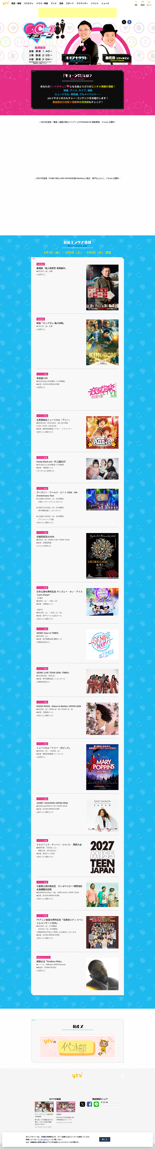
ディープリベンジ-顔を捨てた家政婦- (44, 1115)
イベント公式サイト (45, 546)
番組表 (142, 3)
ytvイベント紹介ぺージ (47, 432)
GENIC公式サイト (45, 642)
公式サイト (42, 274)
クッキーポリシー (44, 1139)
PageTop (122, 1075)
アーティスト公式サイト (47, 470)
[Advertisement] (77, 12)
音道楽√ (59, 1114)
